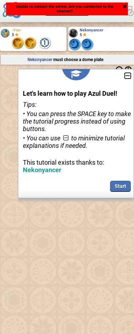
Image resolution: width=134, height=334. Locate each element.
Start (120, 186)
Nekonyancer (91, 30)
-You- (16, 30)
